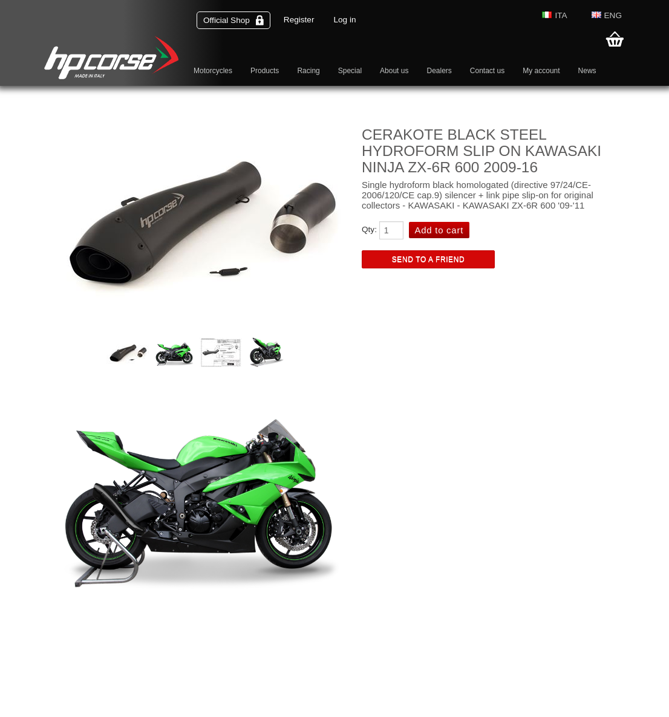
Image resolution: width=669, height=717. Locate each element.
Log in (344, 19)
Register (299, 19)
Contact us (487, 71)
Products (264, 71)
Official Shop (233, 20)
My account (541, 71)
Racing (308, 71)
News (587, 71)
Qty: (369, 229)
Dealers (438, 71)
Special (350, 71)
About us (394, 71)
